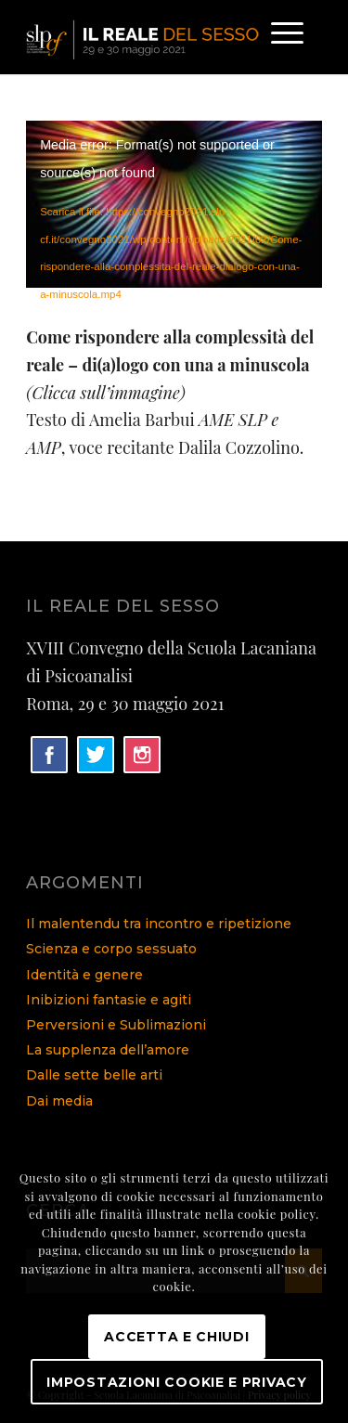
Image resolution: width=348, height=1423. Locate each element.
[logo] (144, 37)
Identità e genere (84, 974)
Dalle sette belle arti (94, 1075)
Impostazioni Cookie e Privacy (176, 1382)
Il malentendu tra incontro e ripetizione (158, 923)
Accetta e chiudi (176, 1336)
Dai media (59, 1101)
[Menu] (277, 37)
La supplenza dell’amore (107, 1049)
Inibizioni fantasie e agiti (108, 999)
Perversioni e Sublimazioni (116, 1024)
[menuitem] (277, 37)
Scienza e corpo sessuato (111, 948)
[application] (174, 204)
